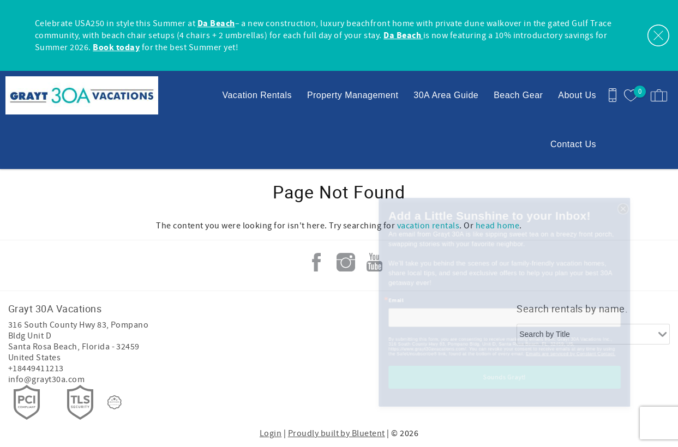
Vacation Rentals (256, 95)
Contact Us (573, 144)
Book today (116, 47)
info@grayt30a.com (46, 379)
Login (270, 433)
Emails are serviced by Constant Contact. (590, 376)
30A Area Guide (445, 95)
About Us (577, 95)
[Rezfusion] (114, 402)
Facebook (316, 262)
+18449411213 (36, 368)
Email (364, 307)
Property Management (352, 95)
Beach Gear (518, 95)
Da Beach (216, 23)
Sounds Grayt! (504, 403)
